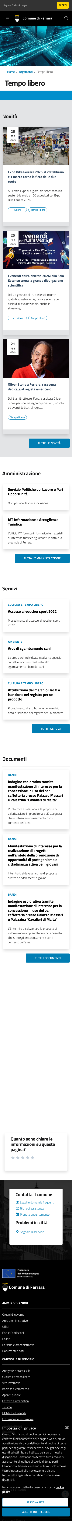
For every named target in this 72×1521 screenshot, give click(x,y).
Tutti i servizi (51, 728)
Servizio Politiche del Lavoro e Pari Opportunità (35, 491)
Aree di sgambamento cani (29, 648)
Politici (6, 1348)
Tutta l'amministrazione (42, 558)
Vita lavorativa (11, 1392)
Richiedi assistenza (29, 1217)
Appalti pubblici (11, 1404)
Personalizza (35, 1502)
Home (11, 71)
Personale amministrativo (18, 1354)
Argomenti (26, 71)
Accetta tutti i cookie (36, 1512)
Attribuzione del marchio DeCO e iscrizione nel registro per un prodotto (34, 694)
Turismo (7, 1416)
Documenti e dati (13, 1360)
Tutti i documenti (48, 958)
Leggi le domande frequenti (34, 1211)
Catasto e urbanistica (15, 1410)
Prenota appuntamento (32, 1223)
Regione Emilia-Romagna (15, 5)
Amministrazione (15, 1312)
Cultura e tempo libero (16, 1386)
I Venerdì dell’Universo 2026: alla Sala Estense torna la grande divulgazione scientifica (36, 281)
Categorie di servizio (18, 1368)
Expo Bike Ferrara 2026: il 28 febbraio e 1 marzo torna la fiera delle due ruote (36, 177)
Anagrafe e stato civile (16, 1379)
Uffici (5, 1335)
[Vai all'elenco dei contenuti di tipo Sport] (17, 209)
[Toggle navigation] (7, 18)
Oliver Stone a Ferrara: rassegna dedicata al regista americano (32, 387)
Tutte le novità (49, 443)
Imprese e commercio (15, 1398)
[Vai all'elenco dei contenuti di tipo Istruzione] (17, 318)
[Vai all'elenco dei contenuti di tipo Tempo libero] (37, 209)
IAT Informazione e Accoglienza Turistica (33, 522)
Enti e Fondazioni (13, 1341)
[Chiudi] (67, 1426)
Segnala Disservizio (29, 1241)
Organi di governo (13, 1323)
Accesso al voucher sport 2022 (32, 611)
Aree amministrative (15, 1329)
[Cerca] (66, 18)
